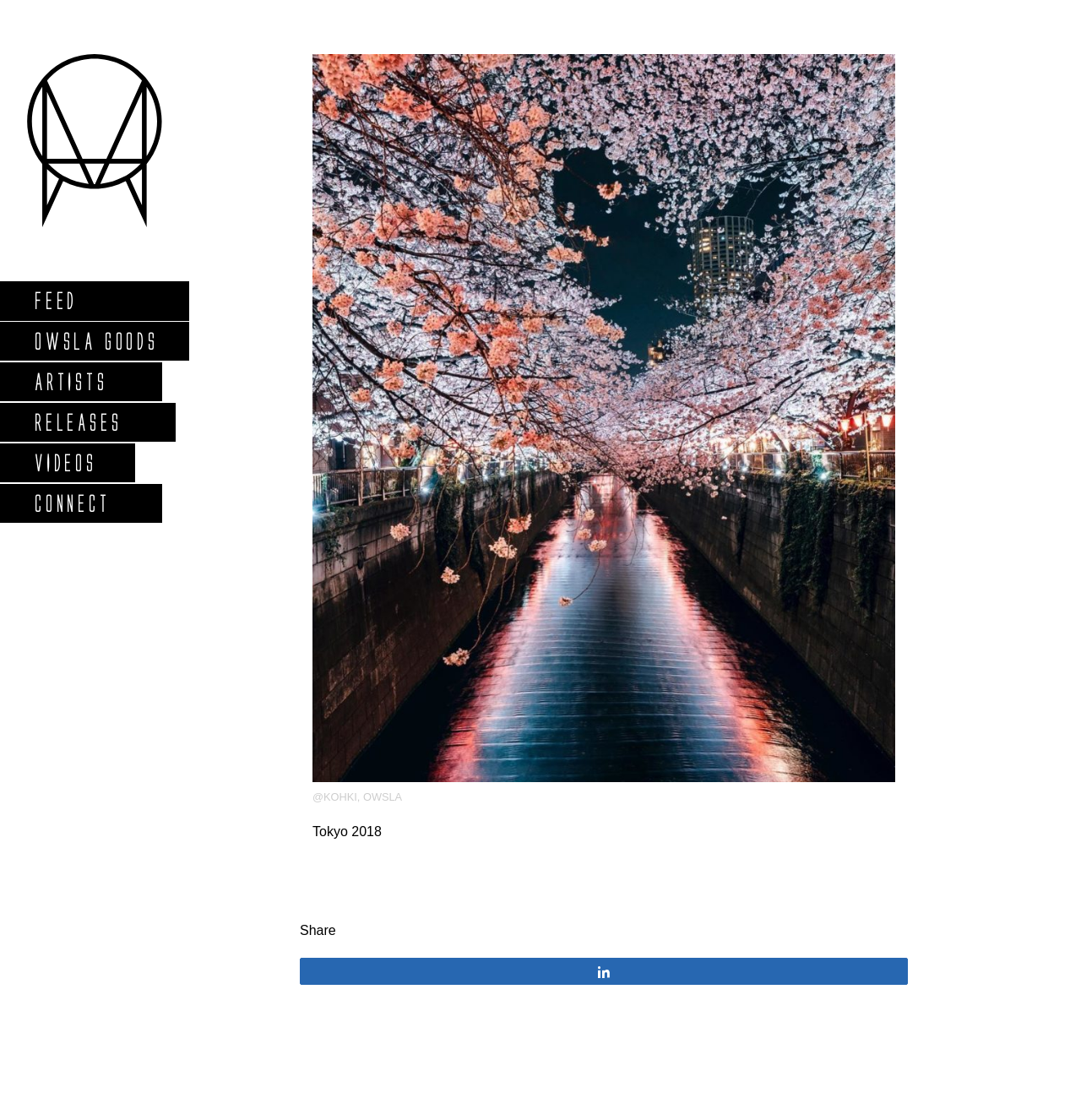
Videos (65, 462)
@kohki (334, 797)
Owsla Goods (96, 340)
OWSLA (382, 797)
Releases (77, 421)
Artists (70, 381)
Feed (55, 300)
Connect (72, 503)
